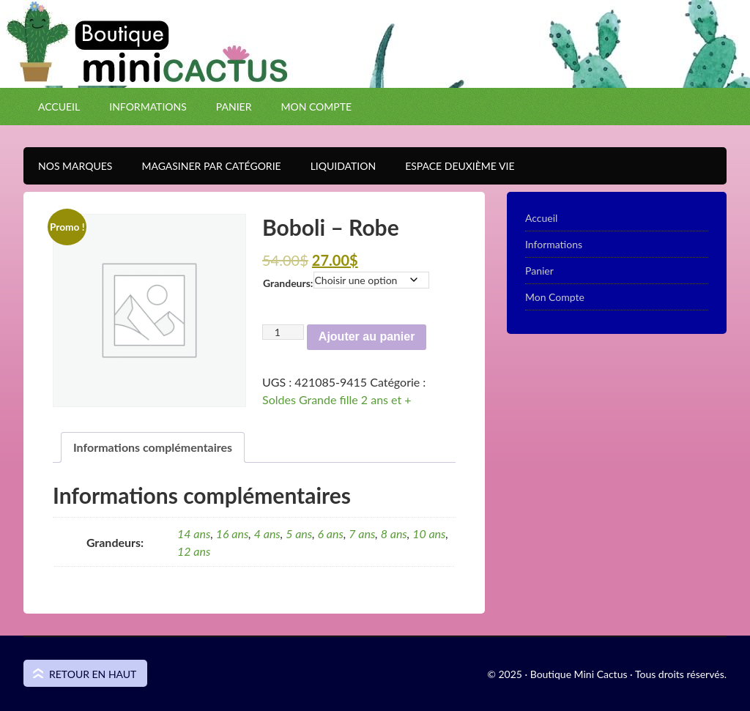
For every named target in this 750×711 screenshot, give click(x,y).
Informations (148, 106)
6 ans (331, 533)
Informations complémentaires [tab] (152, 447)
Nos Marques (67, 166)
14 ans (193, 533)
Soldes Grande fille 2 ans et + (337, 399)
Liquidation (336, 166)
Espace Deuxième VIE (452, 166)
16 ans (232, 533)
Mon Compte (316, 106)
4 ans (267, 533)
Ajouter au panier (367, 336)
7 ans (362, 533)
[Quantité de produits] (283, 332)
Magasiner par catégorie (204, 166)
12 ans (193, 551)
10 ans (428, 533)
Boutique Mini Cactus (375, 69)
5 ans (299, 533)
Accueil (59, 106)
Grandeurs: (288, 283)
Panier (234, 106)
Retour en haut (92, 674)
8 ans (394, 533)
